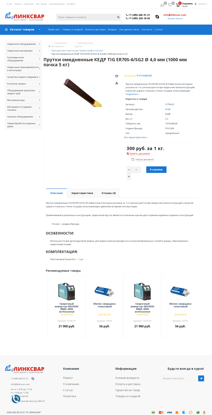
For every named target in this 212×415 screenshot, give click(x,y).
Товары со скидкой (72, 29)
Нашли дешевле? (144, 154)
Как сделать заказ (129, 29)
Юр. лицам (41, 4)
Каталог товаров (22, 29)
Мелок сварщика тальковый (105, 300)
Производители (57, 4)
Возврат (71, 4)
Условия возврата (125, 372)
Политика (68, 388)
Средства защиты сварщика (22, 76)
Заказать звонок (175, 18)
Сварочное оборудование (21, 43)
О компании (69, 378)
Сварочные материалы (20, 50)
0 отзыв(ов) (143, 71)
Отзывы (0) (109, 188)
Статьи (158, 29)
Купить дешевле (138, 149)
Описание (56, 188)
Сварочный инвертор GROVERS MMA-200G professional (67, 303)
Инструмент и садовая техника (19, 108)
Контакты (147, 29)
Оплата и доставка (95, 29)
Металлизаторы (16, 100)
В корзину (156, 165)
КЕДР (168, 104)
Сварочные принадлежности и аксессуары (23, 69)
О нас (9, 4)
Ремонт (18, 4)
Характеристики (82, 188)
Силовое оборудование (20, 116)
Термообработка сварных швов (21, 125)
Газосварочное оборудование (15, 59)
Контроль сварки (16, 83)
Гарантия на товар (125, 383)
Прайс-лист (54, 29)
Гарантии (29, 4)
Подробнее (133, 89)
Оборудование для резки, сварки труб (21, 92)
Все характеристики (136, 132)
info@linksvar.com (175, 14)
